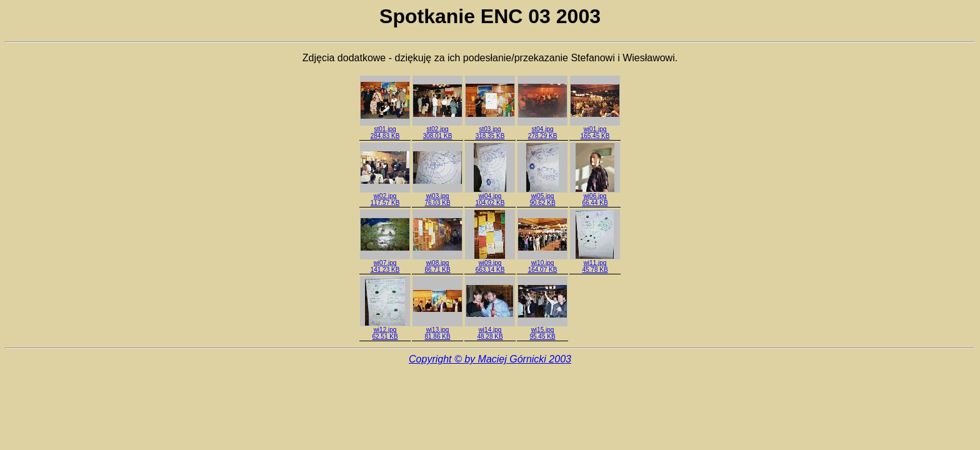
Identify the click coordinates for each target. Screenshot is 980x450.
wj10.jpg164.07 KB (543, 263)
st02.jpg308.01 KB (437, 129)
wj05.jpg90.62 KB (543, 196)
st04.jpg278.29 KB (543, 129)
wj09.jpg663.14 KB (490, 263)
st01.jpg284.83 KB (385, 129)
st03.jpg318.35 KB (490, 129)
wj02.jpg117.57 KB (385, 196)
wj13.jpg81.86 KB (437, 330)
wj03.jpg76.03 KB (437, 196)
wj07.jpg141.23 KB (385, 263)
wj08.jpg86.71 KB (437, 263)
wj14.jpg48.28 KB (490, 330)
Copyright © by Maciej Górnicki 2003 (490, 359)
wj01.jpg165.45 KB (595, 129)
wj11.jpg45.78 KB (595, 263)
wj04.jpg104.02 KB (490, 196)
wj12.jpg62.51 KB (385, 330)
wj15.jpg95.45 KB (543, 330)
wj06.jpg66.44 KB (595, 196)
